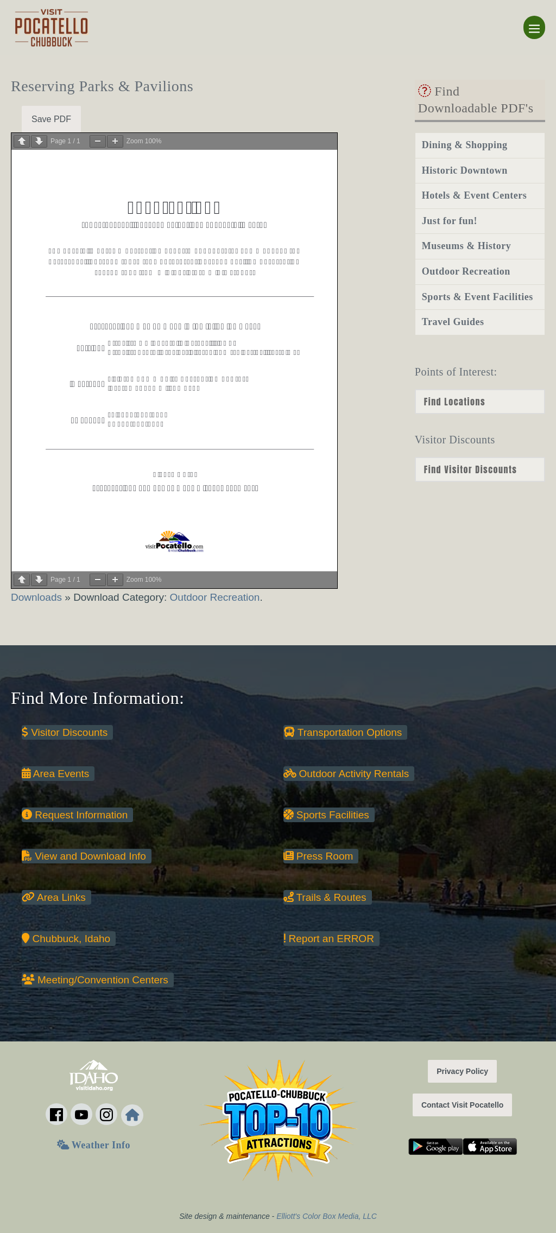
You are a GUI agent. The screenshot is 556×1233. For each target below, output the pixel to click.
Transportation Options (342, 732)
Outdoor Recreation (215, 597)
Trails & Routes (325, 897)
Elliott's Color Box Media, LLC (326, 1216)
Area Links (54, 897)
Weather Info (93, 1145)
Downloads (38, 597)
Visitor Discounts (65, 732)
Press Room (318, 856)
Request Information (75, 815)
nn (480, 469)
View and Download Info (84, 856)
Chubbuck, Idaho (66, 938)
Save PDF (51, 119)
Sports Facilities (326, 815)
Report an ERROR (328, 938)
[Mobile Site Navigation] (534, 27)
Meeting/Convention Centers (95, 980)
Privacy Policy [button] (462, 1071)
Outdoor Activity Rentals (346, 773)
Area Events (55, 773)
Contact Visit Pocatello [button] (462, 1105)
